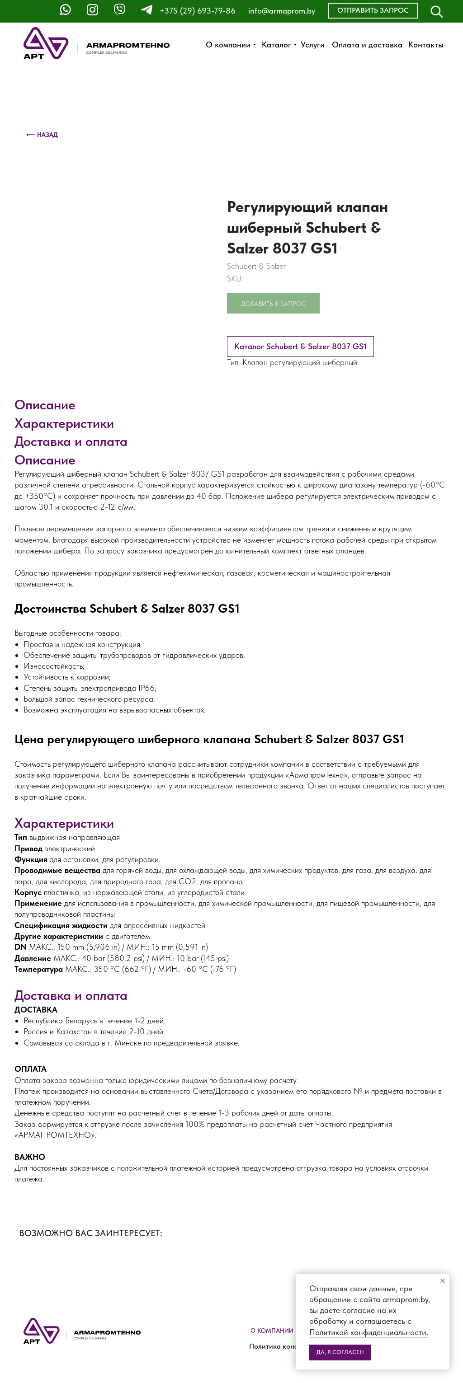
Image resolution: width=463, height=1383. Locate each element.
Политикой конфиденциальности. (368, 1332)
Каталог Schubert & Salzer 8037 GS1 (300, 346)
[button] (373, 11)
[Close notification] (442, 1280)
